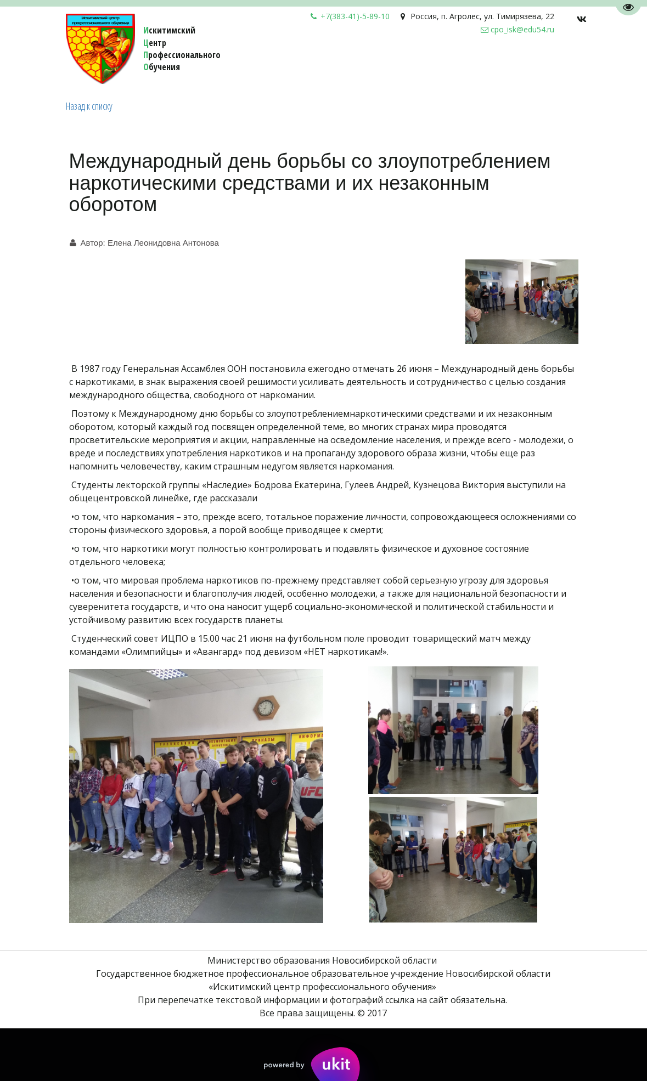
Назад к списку (89, 105)
